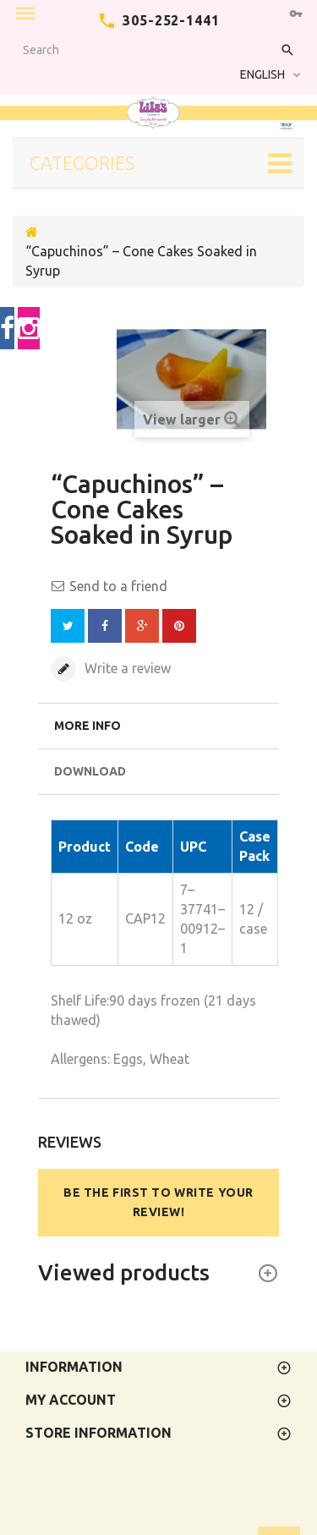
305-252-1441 (172, 20)
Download (90, 771)
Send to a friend (118, 586)
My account (70, 1399)
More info (87, 725)
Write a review (126, 668)
